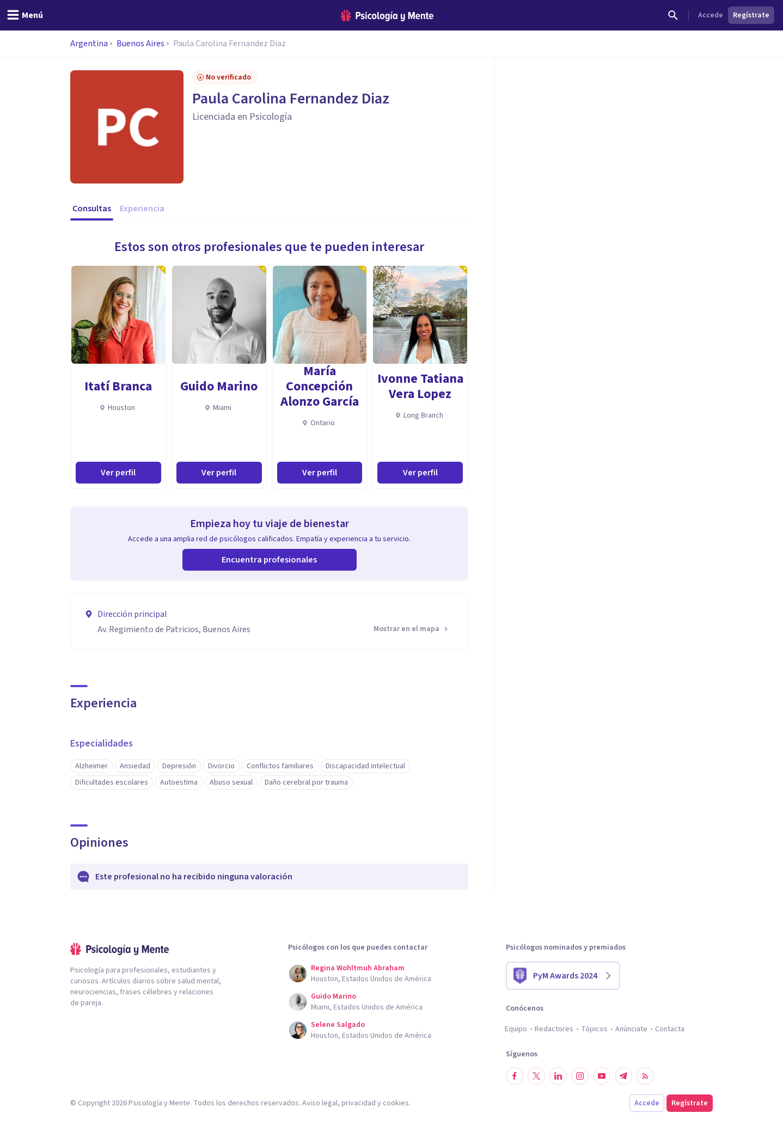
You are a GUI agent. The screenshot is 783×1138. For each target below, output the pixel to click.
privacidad (358, 1103)
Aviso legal (320, 1103)
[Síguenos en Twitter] (536, 1076)
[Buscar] (673, 15)
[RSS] (645, 1076)
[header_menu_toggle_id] (25, 15)
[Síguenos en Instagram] (580, 1076)
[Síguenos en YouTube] (601, 1076)
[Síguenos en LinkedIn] (558, 1076)
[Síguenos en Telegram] (623, 1076)
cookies (396, 1103)
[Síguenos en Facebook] (514, 1076)
